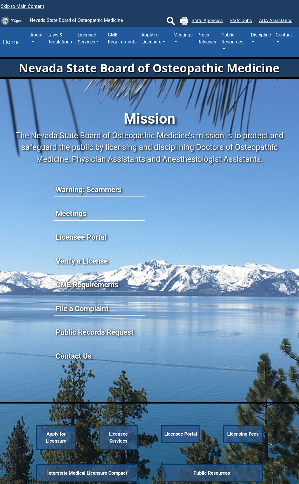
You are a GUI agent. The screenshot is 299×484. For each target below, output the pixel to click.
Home (9, 41)
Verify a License (82, 261)
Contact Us (74, 356)
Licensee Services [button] (87, 38)
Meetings (71, 213)
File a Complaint (82, 308)
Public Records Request (94, 332)
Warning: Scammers (89, 189)
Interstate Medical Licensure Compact (87, 473)
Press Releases (206, 38)
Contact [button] (284, 35)
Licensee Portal (81, 237)
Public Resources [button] (233, 38)
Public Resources (212, 473)
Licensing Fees (243, 434)
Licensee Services (118, 437)
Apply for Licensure (56, 437)
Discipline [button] (261, 35)
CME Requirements (122, 38)
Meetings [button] (183, 35)
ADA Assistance (275, 20)
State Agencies (207, 20)
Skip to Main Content (22, 6)
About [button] (36, 35)
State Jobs (241, 20)
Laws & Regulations (59, 38)
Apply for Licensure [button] (151, 38)
